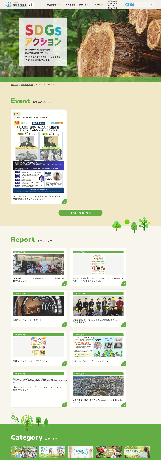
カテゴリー (84, 4)
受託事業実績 (112, 1)
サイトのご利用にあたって (116, 429)
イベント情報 (69, 4)
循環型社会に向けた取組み (112, 380)
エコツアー (99, 4)
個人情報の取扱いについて (116, 424)
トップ (59, 414)
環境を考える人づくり (110, 376)
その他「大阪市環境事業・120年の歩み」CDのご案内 (77, 440)
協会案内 (109, 414)
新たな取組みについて (110, 392)
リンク (108, 434)
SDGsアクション (108, 384)
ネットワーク (112, 3)
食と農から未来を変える (111, 388)
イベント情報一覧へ (80, 180)
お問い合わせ (112, 8)
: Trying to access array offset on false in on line (99, 270)
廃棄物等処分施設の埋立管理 (71, 434)
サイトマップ (111, 439)
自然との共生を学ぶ (109, 371)
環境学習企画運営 (66, 424)
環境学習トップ (53, 4)
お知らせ (111, 6)
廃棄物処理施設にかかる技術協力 (72, 429)
